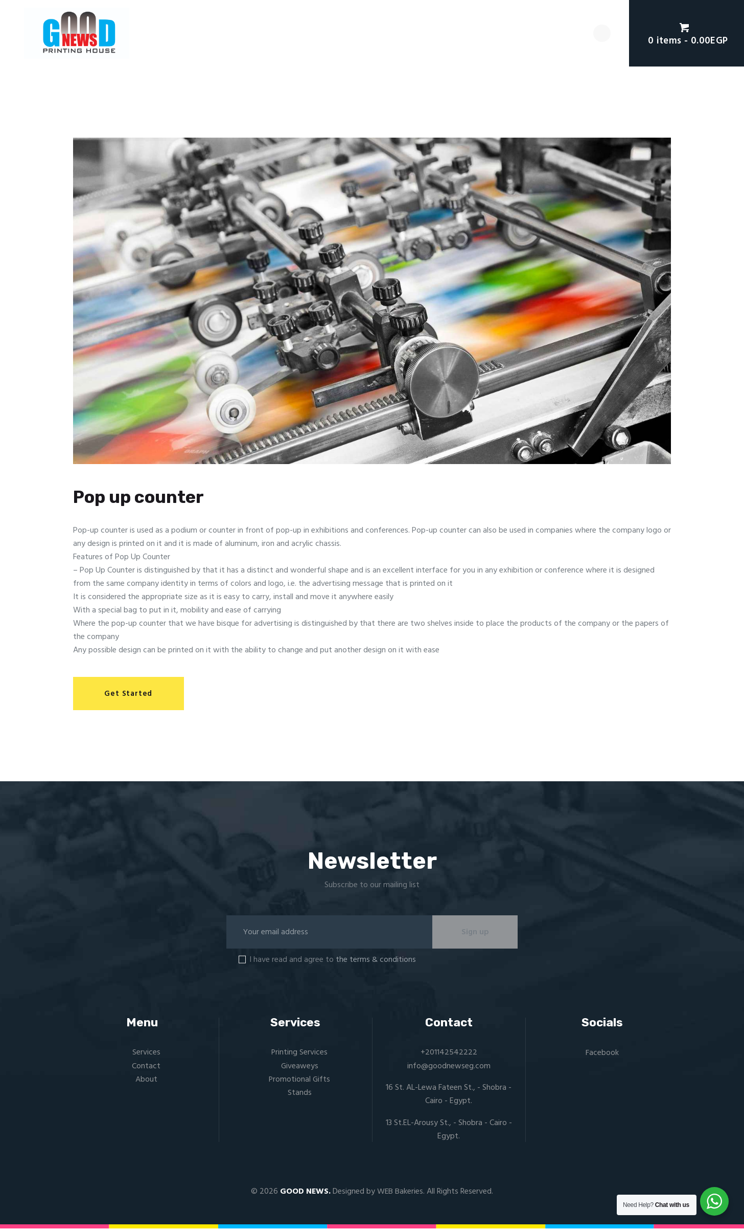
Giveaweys (299, 1068)
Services (146, 1055)
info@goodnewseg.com (449, 1068)
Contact (146, 1068)
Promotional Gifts (299, 1082)
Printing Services (299, 1055)
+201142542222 (449, 1055)
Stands (300, 1095)
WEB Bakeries (400, 1194)
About (146, 1082)
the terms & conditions (376, 962)
